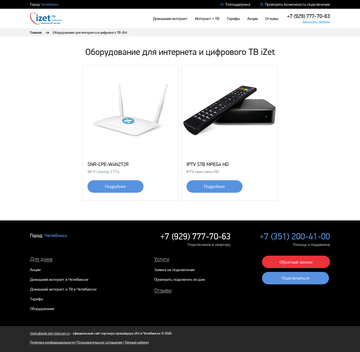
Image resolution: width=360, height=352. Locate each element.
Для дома (41, 259)
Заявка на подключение (174, 269)
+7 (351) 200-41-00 (295, 236)
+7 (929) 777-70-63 (308, 16)
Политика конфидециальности (52, 342)
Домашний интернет (170, 18)
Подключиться (295, 278)
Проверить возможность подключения (295, 4)
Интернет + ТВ (207, 18)
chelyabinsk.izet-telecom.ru (50, 333)
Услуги (161, 259)
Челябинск (50, 4)
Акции (252, 18)
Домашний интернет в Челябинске (59, 279)
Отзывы (271, 18)
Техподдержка (235, 4)
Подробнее (115, 186)
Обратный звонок (296, 262)
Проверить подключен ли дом (179, 279)
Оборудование (42, 308)
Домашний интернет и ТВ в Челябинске (63, 289)
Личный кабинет (137, 342)
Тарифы (233, 18)
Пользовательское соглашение (99, 342)
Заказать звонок (316, 21)
